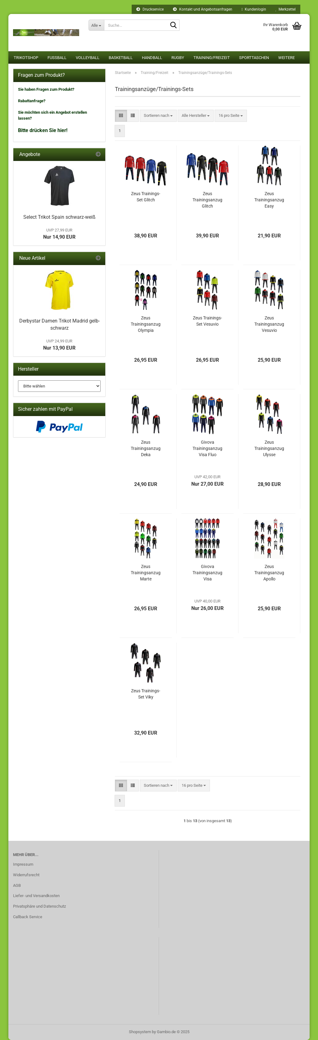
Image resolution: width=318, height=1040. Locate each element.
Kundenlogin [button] (254, 9)
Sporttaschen (254, 57)
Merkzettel (285, 9)
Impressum (23, 864)
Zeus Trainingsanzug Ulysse (269, 448)
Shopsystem (140, 1031)
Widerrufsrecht (26, 875)
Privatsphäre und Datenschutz (39, 906)
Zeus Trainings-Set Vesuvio (207, 321)
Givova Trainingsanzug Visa (207, 572)
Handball (152, 57)
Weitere (286, 57)
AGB (17, 885)
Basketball (121, 57)
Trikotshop (26, 57)
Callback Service (27, 916)
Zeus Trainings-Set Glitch (145, 196)
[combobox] (158, 116)
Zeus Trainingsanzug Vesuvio (269, 324)
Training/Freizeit (211, 57)
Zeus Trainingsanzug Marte (146, 572)
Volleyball (87, 57)
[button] (121, 116)
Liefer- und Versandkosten (36, 895)
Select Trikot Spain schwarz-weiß (59, 217)
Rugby (177, 57)
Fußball (57, 57)
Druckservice (150, 9)
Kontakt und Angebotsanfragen (202, 9)
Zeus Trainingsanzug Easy (269, 199)
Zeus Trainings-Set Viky (145, 693)
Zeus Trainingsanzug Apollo (269, 572)
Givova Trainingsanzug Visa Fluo (207, 448)
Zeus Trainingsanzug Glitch (207, 199)
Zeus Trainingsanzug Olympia (146, 324)
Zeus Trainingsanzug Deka (146, 448)
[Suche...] (96, 25)
